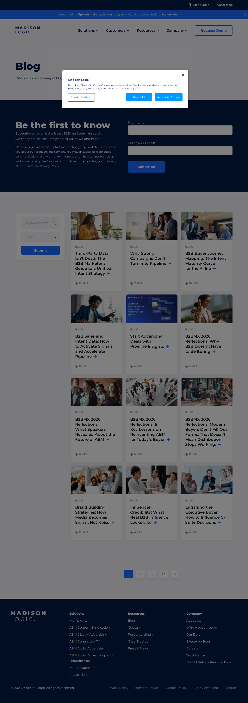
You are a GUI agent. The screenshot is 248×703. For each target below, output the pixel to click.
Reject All (139, 97)
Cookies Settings (81, 97)
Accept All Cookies (168, 97)
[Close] (183, 75)
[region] (125, 89)
